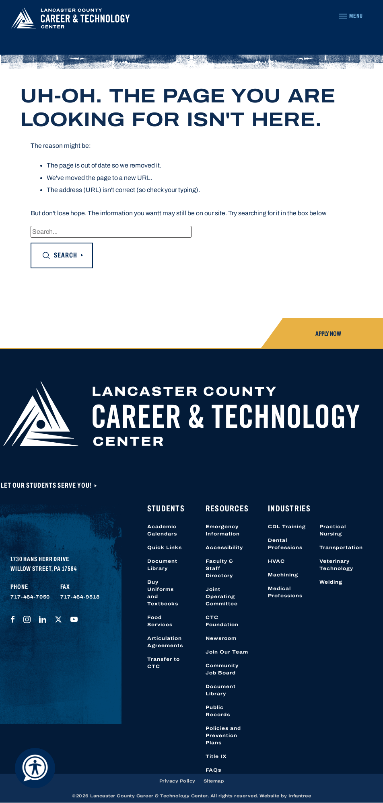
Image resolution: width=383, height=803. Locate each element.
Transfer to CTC (163, 662)
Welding (330, 582)
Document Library (162, 564)
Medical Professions (285, 592)
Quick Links (164, 547)
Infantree (299, 795)
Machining (283, 575)
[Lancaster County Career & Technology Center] (70, 20)
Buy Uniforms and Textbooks (162, 593)
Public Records (218, 711)
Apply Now (328, 333)
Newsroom (221, 638)
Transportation (341, 547)
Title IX (216, 756)
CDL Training (287, 526)
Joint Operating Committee (222, 596)
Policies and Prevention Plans (223, 735)
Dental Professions (285, 543)
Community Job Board (222, 669)
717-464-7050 (30, 597)
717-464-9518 (80, 597)
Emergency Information (223, 530)
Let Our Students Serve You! (47, 485)
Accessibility (224, 547)
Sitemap (214, 780)
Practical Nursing (332, 530)
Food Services (160, 621)
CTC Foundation (222, 621)
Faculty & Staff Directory (219, 568)
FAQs (213, 770)
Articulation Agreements (165, 641)
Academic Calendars (162, 530)
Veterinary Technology (336, 564)
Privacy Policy (177, 780)
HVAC (276, 561)
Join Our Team (227, 652)
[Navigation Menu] (350, 16)
